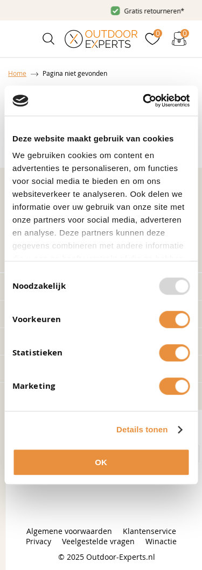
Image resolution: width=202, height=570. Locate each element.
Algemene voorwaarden (69, 531)
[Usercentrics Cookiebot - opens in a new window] (144, 101)
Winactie (161, 541)
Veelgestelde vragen (98, 541)
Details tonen (142, 429)
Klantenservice (149, 531)
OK (101, 462)
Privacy (38, 541)
